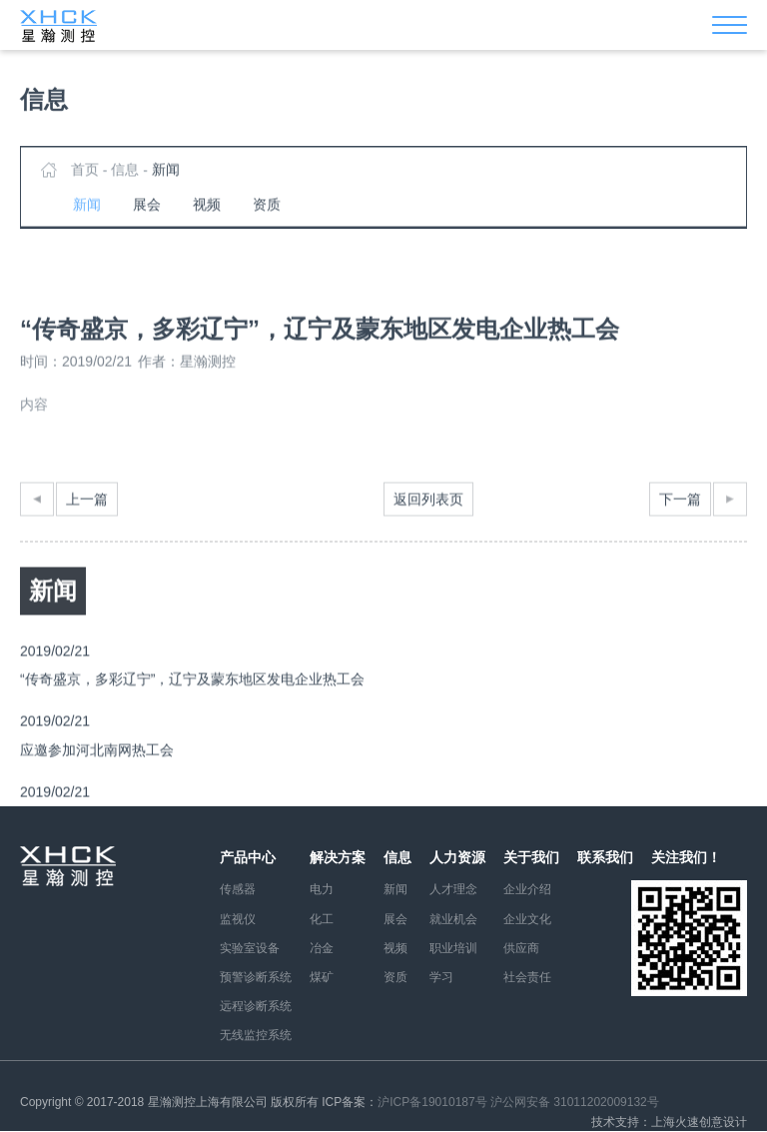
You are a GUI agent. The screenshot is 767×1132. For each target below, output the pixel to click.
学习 (441, 977)
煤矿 (322, 977)
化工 (322, 919)
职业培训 (453, 948)
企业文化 (527, 919)
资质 (267, 217)
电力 (322, 889)
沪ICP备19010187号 (432, 1102)
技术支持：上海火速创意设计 (669, 1122)
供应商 (521, 948)
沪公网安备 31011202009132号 (574, 1102)
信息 (125, 182)
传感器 (238, 889)
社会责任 (527, 977)
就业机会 (453, 919)
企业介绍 (527, 889)
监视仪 (238, 919)
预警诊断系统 (256, 977)
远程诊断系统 (256, 1006)
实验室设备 (250, 948)
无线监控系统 (256, 1035)
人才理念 (453, 889)
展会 (147, 217)
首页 (85, 182)
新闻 (166, 182)
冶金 (322, 948)
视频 (207, 217)
